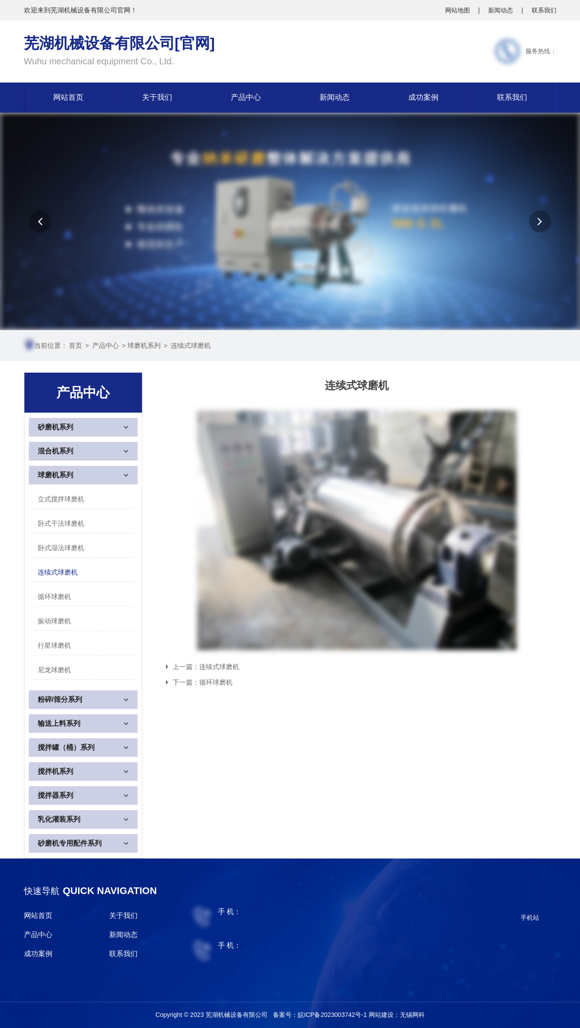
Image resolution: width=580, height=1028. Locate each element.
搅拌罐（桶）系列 (66, 747)
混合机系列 (55, 451)
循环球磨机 (54, 596)
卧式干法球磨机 (61, 523)
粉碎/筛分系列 (60, 699)
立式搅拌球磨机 (61, 499)
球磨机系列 (144, 345)
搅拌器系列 (55, 795)
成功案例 (423, 97)
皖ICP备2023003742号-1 (333, 1014)
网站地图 (458, 10)
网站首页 (68, 97)
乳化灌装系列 (59, 819)
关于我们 (157, 97)
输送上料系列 (59, 723)
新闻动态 (501, 10)
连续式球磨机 (191, 345)
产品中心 (246, 97)
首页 (75, 345)
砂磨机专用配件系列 (70, 843)
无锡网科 (412, 1014)
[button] (40, 221)
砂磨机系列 (55, 427)
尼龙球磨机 (54, 670)
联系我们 (544, 10)
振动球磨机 (54, 621)
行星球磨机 (54, 645)
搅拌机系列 (55, 771)
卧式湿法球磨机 (61, 547)
